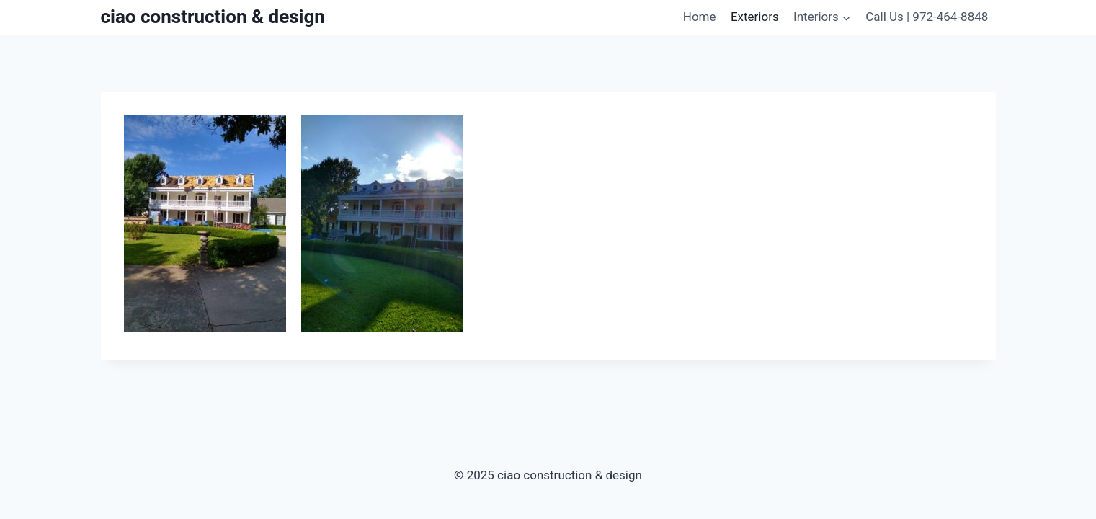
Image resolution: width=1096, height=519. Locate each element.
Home (699, 16)
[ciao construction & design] (213, 17)
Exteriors (755, 16)
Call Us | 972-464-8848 (926, 16)
